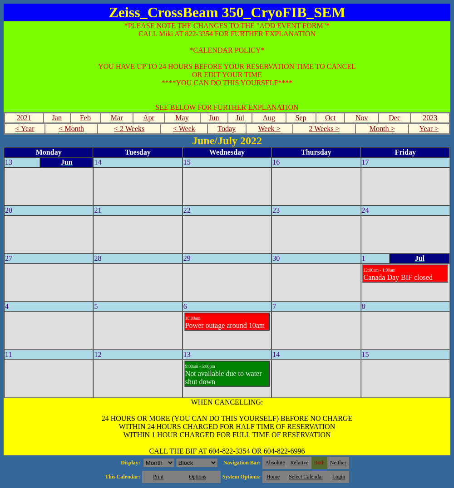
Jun (214, 118)
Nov (361, 118)
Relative (300, 462)
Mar (117, 118)
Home (273, 476)
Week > (269, 128)
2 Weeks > (324, 128)
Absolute (275, 462)
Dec (394, 118)
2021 (24, 118)
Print (158, 476)
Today (226, 128)
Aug (269, 118)
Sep (301, 118)
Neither (338, 462)
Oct (330, 118)
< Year (25, 128)
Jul (240, 118)
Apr (148, 118)
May (181, 118)
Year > (429, 128)
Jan (57, 118)
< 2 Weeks (129, 128)
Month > (382, 128)
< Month (71, 128)
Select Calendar (306, 476)
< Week (184, 128)
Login (338, 476)
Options (197, 476)
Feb (85, 118)
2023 (430, 118)
